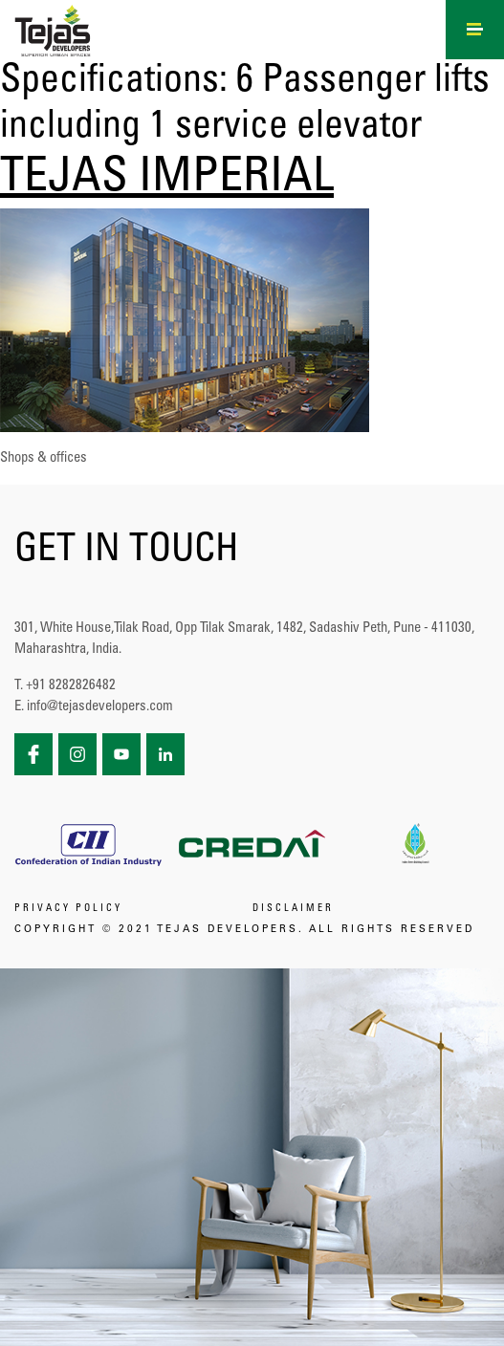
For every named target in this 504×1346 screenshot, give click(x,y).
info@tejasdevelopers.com (100, 707)
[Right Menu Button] (475, 27)
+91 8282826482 (71, 686)
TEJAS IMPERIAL (167, 180)
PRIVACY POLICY (68, 909)
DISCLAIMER (293, 909)
